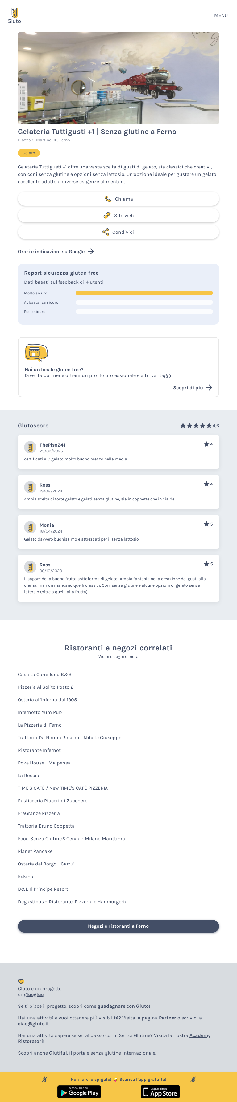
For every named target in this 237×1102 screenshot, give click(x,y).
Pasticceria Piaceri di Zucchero (53, 801)
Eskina (25, 876)
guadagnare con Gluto (123, 1006)
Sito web (118, 215)
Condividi (118, 232)
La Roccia (28, 775)
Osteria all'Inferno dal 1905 (47, 700)
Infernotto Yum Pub (40, 712)
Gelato (29, 153)
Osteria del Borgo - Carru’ (46, 864)
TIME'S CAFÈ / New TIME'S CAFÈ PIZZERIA (63, 788)
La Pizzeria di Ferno (40, 725)
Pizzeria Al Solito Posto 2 (45, 687)
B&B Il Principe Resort (43, 889)
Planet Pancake (35, 851)
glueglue (34, 994)
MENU (221, 15)
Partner (167, 1018)
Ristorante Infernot (39, 750)
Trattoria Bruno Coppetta (46, 826)
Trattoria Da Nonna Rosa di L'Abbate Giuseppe (69, 737)
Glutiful (58, 1053)
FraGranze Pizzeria (39, 813)
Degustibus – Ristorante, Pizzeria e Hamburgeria (72, 902)
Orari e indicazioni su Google (56, 251)
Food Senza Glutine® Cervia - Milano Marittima (71, 838)
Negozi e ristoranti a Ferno (118, 926)
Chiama (118, 199)
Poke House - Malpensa (44, 763)
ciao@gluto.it (33, 1024)
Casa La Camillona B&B (45, 674)
